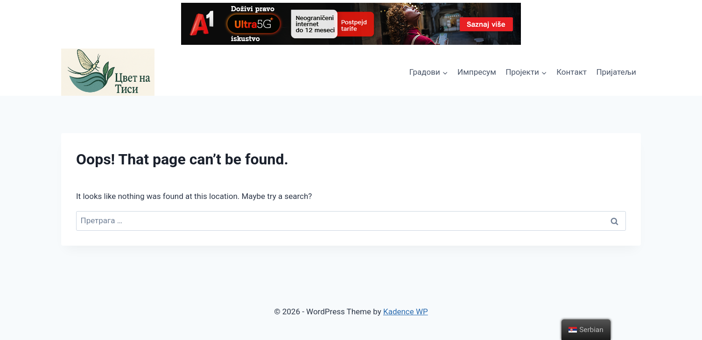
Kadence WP (405, 311)
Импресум (476, 72)
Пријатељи (616, 72)
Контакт (571, 72)
